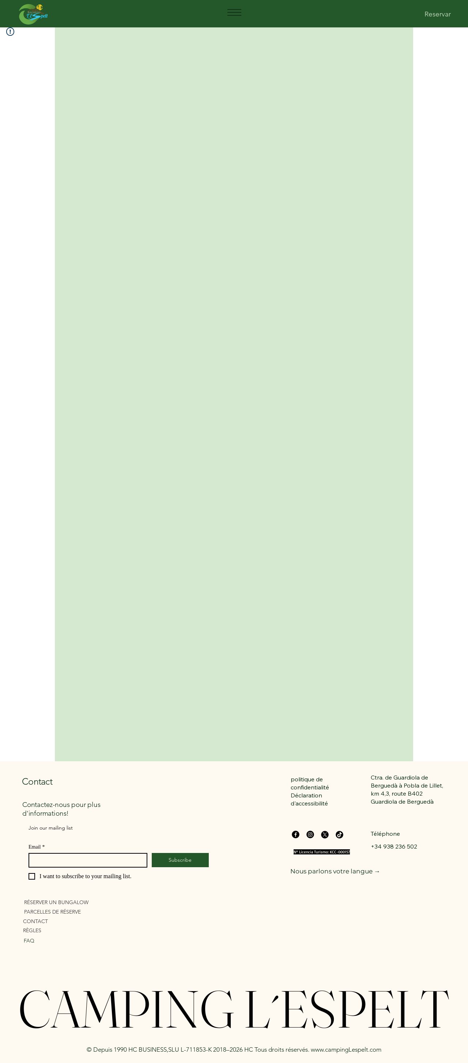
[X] (324, 834)
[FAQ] (59, 940)
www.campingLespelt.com (346, 1049)
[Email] (85, 860)
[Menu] (234, 12)
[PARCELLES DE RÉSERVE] (66, 911)
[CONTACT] (65, 921)
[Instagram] (310, 834)
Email (37, 847)
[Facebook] (295, 834)
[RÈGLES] (65, 930)
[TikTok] (339, 834)
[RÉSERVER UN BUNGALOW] (66, 902)
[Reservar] (438, 14)
